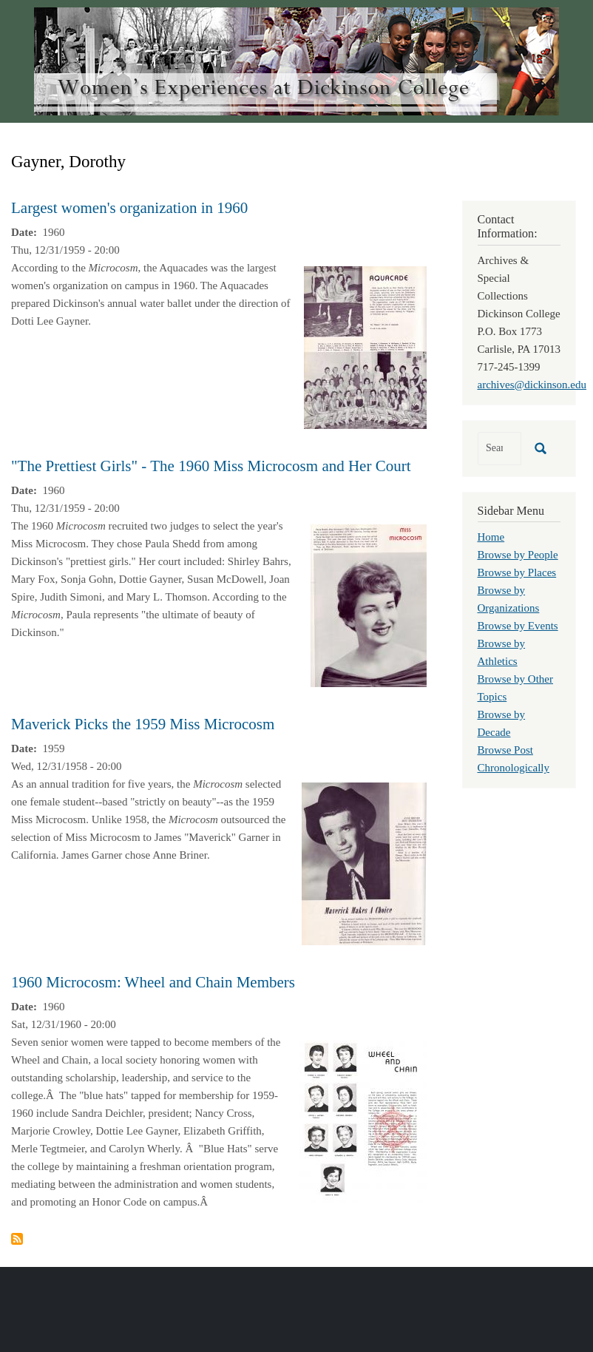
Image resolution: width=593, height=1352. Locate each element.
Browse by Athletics (502, 652)
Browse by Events (518, 626)
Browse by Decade (502, 723)
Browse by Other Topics (515, 688)
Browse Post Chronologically (514, 759)
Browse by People (518, 555)
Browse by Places (517, 572)
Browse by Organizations (509, 599)
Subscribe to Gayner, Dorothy (17, 1239)
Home (491, 537)
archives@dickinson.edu (532, 385)
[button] (365, 346)
